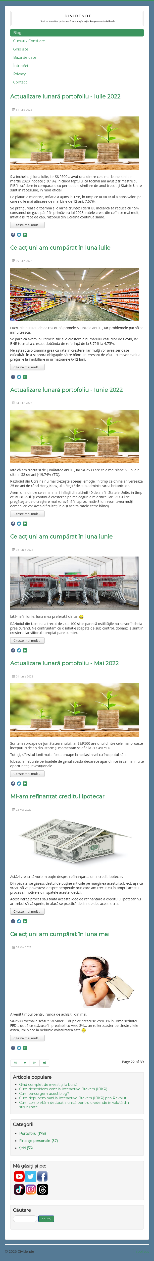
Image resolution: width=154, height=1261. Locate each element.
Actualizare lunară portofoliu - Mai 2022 (64, 663)
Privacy (19, 74)
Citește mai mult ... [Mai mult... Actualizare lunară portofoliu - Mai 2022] (27, 773)
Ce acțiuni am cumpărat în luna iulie (60, 247)
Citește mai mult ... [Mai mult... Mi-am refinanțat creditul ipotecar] (27, 911)
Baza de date (24, 57)
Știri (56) (26, 1148)
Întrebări (20, 65)
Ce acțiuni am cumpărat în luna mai (59, 934)
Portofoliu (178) (32, 1133)
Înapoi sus (141, 1251)
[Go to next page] (35, 1063)
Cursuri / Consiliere (29, 41)
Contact (20, 82)
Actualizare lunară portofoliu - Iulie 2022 (65, 96)
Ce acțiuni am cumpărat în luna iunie (61, 536)
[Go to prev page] (25, 1063)
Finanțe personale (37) (38, 1141)
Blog (17, 32)
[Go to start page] (15, 1063)
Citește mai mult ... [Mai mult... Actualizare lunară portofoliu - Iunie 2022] (27, 514)
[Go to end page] (44, 1063)
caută (46, 1219)
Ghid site (20, 49)
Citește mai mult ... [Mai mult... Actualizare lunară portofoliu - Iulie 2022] (27, 225)
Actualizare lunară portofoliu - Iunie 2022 (66, 390)
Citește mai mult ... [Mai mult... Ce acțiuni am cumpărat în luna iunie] (27, 640)
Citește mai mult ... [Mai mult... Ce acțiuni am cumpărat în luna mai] (27, 1038)
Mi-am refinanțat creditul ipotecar (57, 796)
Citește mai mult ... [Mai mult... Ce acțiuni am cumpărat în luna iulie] (27, 367)
